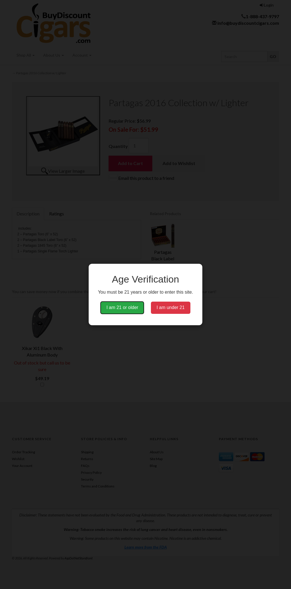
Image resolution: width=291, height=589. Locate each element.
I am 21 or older (122, 307)
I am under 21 (171, 307)
